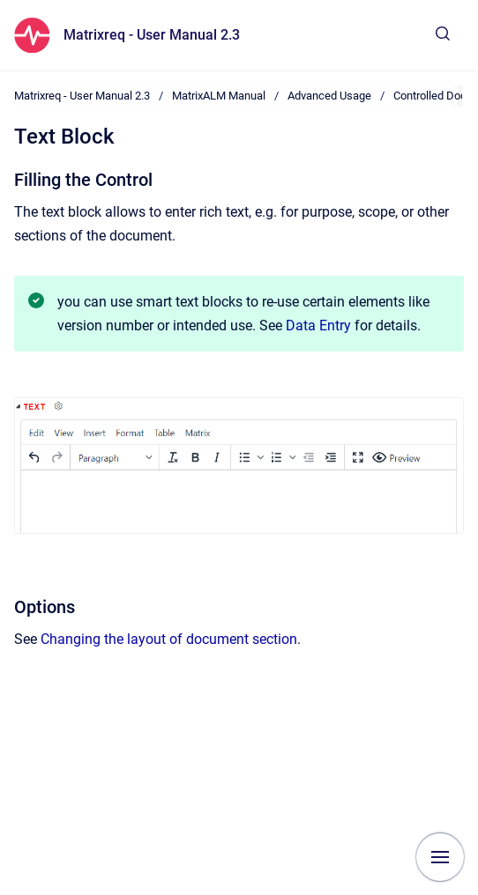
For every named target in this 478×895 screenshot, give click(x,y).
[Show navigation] (440, 857)
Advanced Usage (329, 95)
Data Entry (318, 325)
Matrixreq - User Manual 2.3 (151, 34)
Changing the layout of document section (169, 639)
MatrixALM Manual (218, 95)
